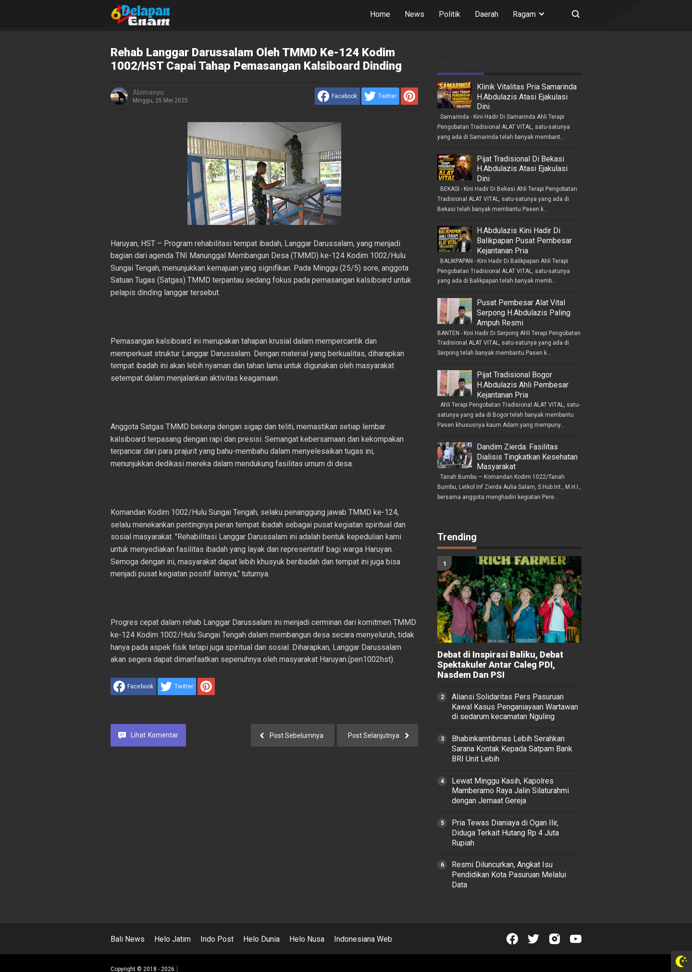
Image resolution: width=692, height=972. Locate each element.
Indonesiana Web (363, 939)
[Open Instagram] (554, 939)
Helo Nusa (306, 939)
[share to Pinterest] (409, 96)
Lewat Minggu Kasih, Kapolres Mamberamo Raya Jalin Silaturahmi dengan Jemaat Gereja (510, 791)
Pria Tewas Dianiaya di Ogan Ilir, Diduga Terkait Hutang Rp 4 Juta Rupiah (505, 832)
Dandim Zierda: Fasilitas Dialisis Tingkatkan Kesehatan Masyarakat (527, 457)
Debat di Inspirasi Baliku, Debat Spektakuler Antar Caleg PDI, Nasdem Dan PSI (500, 665)
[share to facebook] (337, 96)
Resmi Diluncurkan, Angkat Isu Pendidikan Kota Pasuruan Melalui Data (509, 874)
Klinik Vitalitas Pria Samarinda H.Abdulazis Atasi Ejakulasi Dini (527, 97)
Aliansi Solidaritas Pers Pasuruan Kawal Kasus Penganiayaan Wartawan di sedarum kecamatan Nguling (515, 707)
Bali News (128, 939)
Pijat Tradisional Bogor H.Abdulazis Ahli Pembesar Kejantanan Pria (522, 384)
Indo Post (217, 939)
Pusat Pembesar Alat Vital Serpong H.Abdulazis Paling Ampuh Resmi (523, 312)
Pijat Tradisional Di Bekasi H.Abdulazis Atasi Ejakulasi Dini (522, 169)
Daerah (486, 14)
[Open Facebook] (512, 939)
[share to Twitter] (380, 96)
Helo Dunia (261, 939)
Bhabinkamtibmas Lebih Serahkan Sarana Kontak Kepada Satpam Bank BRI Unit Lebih (512, 748)
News (414, 14)
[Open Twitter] (533, 939)
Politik (449, 14)
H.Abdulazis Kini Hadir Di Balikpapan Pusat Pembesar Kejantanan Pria (524, 240)
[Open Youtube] (575, 939)
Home (380, 14)
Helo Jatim (172, 939)
